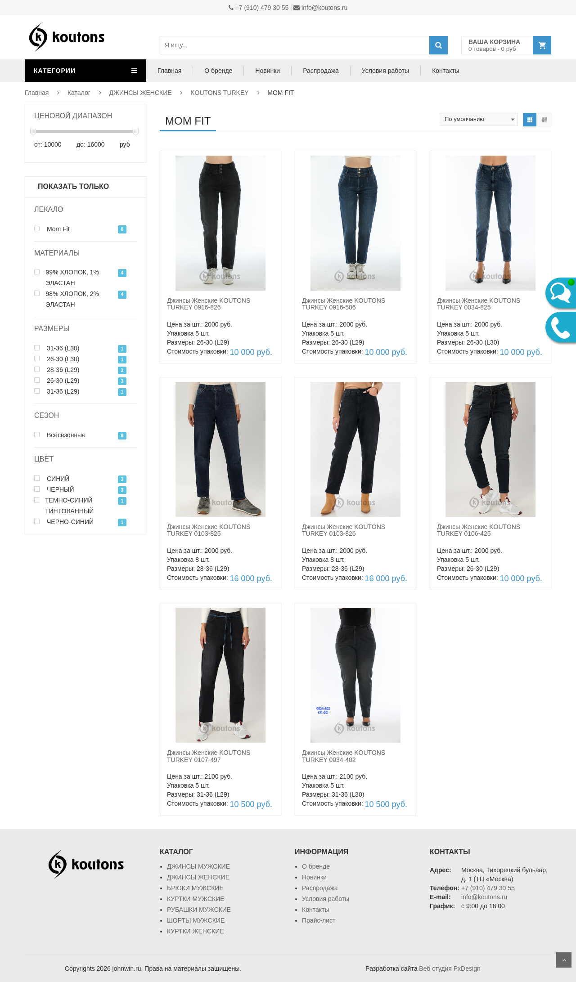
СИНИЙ (51, 478)
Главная (169, 70)
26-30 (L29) (56, 380)
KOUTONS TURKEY (219, 92)
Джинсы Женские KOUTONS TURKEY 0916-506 (343, 304)
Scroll (564, 960)
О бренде (218, 70)
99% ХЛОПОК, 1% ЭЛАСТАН (66, 278)
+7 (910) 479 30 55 (259, 7)
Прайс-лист (319, 920)
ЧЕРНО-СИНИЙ (64, 521)
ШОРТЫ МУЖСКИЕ (196, 920)
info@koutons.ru (320, 7)
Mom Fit (52, 229)
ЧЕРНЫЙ (54, 489)
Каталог (79, 92)
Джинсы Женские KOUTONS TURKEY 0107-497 (208, 756)
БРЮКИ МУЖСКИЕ (195, 888)
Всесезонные (60, 435)
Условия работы (385, 70)
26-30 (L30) (56, 359)
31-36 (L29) (56, 391)
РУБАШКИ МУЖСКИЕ (199, 909)
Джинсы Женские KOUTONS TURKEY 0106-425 (478, 530)
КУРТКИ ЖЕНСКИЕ (195, 931)
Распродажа (321, 70)
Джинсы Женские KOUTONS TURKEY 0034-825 (478, 304)
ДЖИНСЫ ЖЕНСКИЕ (140, 92)
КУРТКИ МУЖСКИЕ (196, 898)
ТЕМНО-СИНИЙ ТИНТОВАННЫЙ (64, 506)
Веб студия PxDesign (449, 968)
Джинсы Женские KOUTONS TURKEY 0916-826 (208, 304)
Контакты (445, 70)
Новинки (267, 70)
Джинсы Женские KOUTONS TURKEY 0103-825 (208, 530)
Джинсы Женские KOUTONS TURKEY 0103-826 (343, 530)
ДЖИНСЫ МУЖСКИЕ (198, 866)
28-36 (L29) (56, 369)
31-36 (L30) (56, 348)
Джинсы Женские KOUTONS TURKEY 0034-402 (343, 756)
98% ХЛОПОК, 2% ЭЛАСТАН (66, 299)
